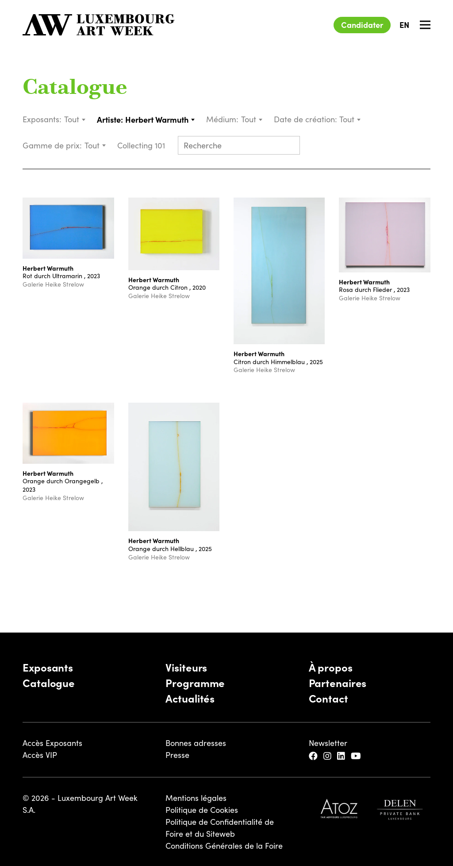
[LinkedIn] (342, 756)
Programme (195, 682)
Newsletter (328, 743)
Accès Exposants (52, 743)
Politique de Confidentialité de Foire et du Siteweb (219, 827)
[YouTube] (357, 756)
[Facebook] (314, 756)
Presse (177, 754)
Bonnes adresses (195, 743)
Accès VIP (40, 754)
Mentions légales (195, 797)
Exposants (48, 667)
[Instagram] (328, 756)
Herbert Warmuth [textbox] (156, 119)
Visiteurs (186, 667)
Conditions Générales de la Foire (224, 845)
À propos (331, 667)
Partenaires (338, 682)
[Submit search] (289, 146)
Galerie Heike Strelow (53, 284)
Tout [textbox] (71, 119)
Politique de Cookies (201, 809)
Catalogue (75, 88)
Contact (328, 698)
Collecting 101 (142, 145)
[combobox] (75, 119)
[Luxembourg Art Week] (99, 24)
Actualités (190, 698)
